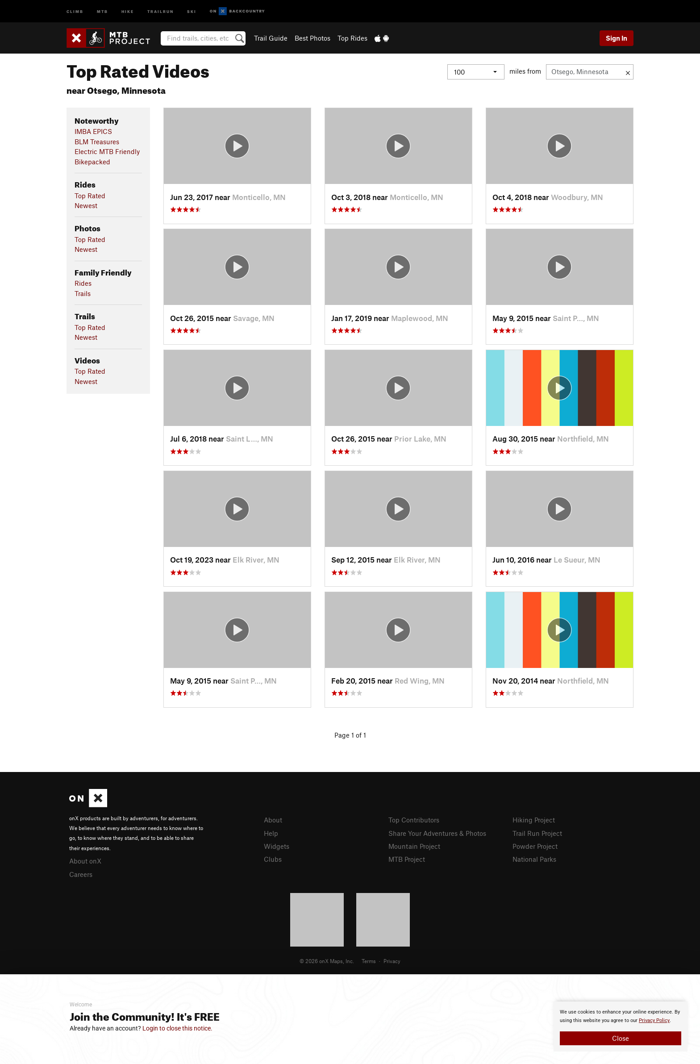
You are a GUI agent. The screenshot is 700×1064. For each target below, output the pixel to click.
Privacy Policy (654, 1020)
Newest (86, 205)
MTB (102, 11)
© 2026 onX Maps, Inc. (327, 961)
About (273, 820)
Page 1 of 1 (350, 735)
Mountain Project (414, 846)
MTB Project (406, 859)
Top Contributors (413, 820)
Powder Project (535, 846)
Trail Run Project (537, 833)
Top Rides (352, 38)
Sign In (616, 38)
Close (620, 1038)
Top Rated (90, 196)
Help (271, 833)
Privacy (391, 961)
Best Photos (312, 38)
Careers (80, 874)
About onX (85, 861)
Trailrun (160, 11)
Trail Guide (271, 38)
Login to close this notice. (177, 1028)
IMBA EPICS (93, 131)
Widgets (276, 846)
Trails (83, 293)
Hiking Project (533, 820)
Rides (83, 283)
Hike (127, 11)
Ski (191, 11)
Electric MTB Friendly (107, 151)
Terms (369, 961)
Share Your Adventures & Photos (437, 833)
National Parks (534, 859)
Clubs (273, 859)
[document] (620, 1026)
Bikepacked (92, 162)
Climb (75, 11)
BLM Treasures (97, 142)
